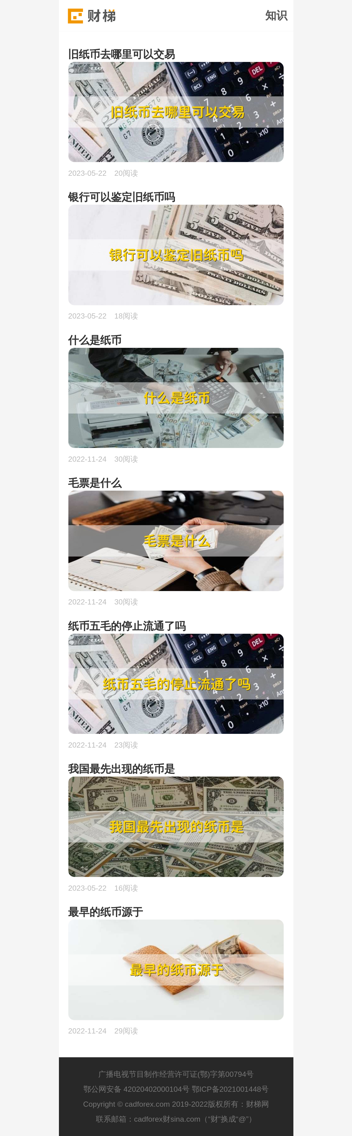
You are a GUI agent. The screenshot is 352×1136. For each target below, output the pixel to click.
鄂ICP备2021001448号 (230, 1089)
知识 (276, 15)
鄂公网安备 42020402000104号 (136, 1089)
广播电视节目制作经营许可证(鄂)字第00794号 (176, 1074)
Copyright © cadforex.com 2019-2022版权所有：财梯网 (176, 1104)
